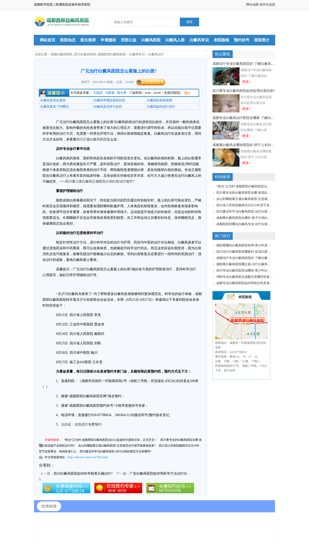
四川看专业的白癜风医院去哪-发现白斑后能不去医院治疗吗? (244, 192)
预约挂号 (241, 40)
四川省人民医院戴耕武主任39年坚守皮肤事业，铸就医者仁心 (244, 205)
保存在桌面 (267, 4)
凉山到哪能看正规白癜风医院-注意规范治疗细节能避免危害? (116, 445)
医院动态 (68, 40)
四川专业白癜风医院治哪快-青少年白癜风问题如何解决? (244, 270)
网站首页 (47, 40)
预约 (187, 93)
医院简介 (262, 40)
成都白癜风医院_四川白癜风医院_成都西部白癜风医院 (88, 54)
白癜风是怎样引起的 (108, 106)
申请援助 (108, 40)
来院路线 (221, 40)
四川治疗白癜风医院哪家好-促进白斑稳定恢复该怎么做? (244, 251)
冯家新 (110, 93)
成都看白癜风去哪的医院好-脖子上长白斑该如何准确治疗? (243, 145)
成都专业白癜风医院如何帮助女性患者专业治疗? (244, 283)
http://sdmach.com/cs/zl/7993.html (88, 457)
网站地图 (252, 4)
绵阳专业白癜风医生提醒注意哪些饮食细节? (244, 277)
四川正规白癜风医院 (91, 139)
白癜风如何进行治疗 (161, 106)
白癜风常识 (199, 40)
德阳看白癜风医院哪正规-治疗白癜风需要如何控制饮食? (244, 264)
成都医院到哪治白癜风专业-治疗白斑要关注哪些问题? (244, 224)
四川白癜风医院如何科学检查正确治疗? (83, 473)
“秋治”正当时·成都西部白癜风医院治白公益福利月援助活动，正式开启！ (110, 439)
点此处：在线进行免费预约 (81, 424)
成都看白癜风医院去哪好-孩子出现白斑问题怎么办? (244, 218)
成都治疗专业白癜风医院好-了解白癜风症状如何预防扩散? (243, 64)
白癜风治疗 (156, 54)
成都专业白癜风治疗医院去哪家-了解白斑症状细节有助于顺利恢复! (243, 118)
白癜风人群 (175, 40)
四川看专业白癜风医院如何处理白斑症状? (243, 91)
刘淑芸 (98, 93)
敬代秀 (121, 93)
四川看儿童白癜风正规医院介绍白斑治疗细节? (99, 181)
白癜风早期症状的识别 (109, 100)
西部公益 (128, 40)
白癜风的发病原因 (159, 100)
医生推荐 (88, 40)
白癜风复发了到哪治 (54, 106)
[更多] (246, 81)
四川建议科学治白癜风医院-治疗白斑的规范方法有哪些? (115, 451)
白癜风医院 (151, 40)
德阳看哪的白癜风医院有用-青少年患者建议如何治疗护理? (244, 245)
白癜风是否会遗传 (52, 100)
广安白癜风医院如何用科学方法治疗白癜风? (162, 473)
